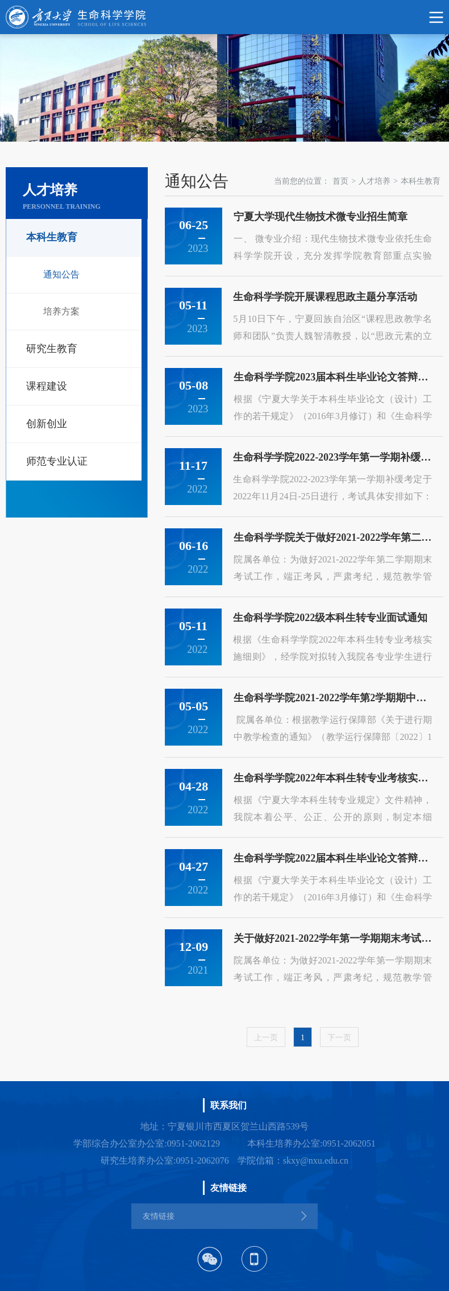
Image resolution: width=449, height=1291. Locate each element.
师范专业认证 (57, 461)
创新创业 (46, 423)
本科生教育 (51, 237)
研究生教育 (51, 348)
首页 (340, 181)
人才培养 (374, 181)
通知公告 (61, 274)
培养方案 (61, 311)
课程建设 (46, 386)
